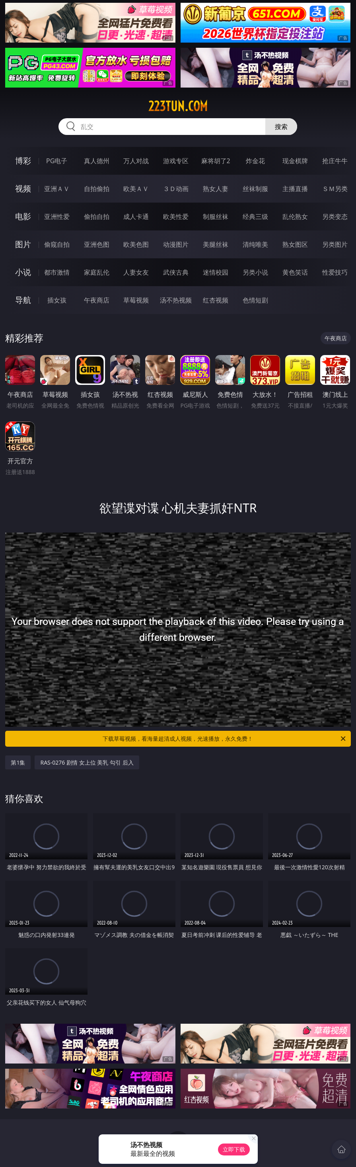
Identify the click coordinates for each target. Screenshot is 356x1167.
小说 (23, 272)
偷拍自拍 (96, 216)
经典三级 (255, 216)
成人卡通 (136, 216)
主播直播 (295, 188)
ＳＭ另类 (335, 188)
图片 (23, 244)
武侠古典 (176, 272)
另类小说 (255, 272)
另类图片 (335, 244)
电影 (23, 216)
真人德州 (96, 160)
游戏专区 (176, 160)
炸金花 (255, 160)
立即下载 (234, 1149)
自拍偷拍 (96, 188)
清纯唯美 (255, 244)
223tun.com (178, 106)
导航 (23, 300)
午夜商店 (96, 300)
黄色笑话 (295, 272)
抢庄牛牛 (335, 160)
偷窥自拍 (57, 244)
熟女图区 (295, 244)
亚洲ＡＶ (57, 188)
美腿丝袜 (215, 244)
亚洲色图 (96, 244)
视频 (23, 188)
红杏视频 (215, 300)
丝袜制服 (255, 188)
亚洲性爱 (57, 216)
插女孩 (56, 300)
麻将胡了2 (215, 160)
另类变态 (335, 216)
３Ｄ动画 (176, 188)
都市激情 (57, 272)
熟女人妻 (215, 188)
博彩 (23, 160)
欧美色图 (136, 244)
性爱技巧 (335, 272)
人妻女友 (136, 272)
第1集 (18, 762)
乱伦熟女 (295, 216)
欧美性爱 (176, 216)
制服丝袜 (215, 216)
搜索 (281, 126)
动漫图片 (176, 244)
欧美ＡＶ (136, 188)
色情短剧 (255, 300)
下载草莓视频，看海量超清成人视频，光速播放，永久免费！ (224, 739)
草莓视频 (136, 300)
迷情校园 (215, 272)
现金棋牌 (295, 160)
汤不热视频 (176, 300)
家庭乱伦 (96, 272)
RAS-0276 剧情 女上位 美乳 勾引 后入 (86, 762)
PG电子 (56, 160)
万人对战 (136, 160)
